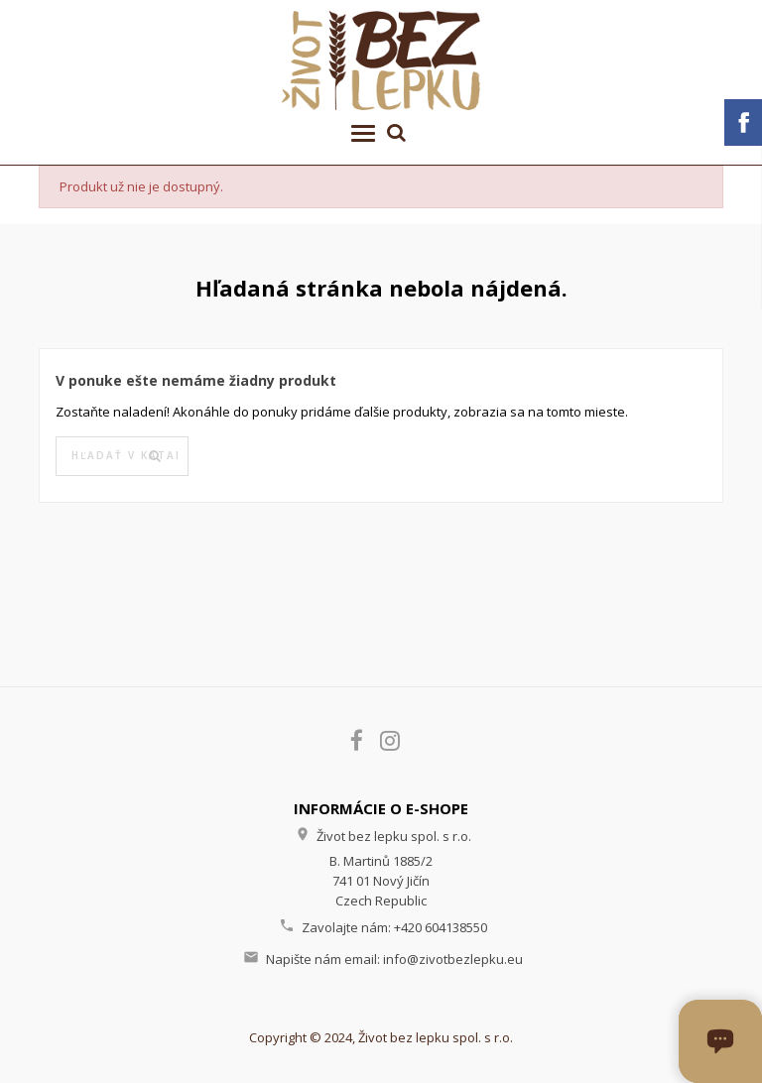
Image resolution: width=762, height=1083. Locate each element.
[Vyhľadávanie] (122, 456)
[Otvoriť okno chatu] (720, 1041)
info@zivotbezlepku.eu (453, 959)
